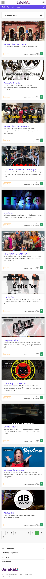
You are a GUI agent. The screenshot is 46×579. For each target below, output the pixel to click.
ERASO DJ (8, 212)
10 (3, 537)
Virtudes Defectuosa (14, 470)
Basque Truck (11, 426)
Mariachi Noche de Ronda (17, 126)
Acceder (43, 2)
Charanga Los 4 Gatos (15, 383)
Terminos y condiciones (9, 574)
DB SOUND (9, 513)
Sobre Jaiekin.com (26, 574)
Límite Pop (9, 297)
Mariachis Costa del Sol (16, 44)
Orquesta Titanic (12, 340)
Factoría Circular (12, 83)
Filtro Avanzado (10, 15)
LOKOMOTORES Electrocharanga (20, 169)
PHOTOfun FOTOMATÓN (15, 253)
